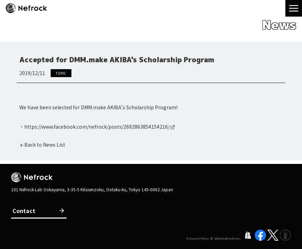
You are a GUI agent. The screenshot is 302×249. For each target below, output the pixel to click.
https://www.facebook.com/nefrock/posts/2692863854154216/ (97, 126)
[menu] (293, 8)
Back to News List (44, 144)
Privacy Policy (198, 238)
